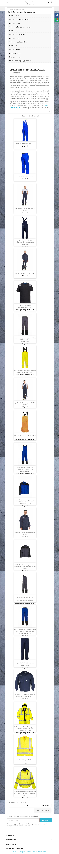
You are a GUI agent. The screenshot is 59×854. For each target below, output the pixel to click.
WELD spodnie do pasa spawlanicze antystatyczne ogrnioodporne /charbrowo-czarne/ (25, 631)
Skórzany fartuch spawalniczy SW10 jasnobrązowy (25, 436)
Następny (46, 806)
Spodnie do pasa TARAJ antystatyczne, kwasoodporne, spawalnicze (25, 663)
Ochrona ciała (14, 16)
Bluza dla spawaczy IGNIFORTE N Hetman (25, 533)
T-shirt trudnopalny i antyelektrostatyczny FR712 (25, 306)
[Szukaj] (29, 9)
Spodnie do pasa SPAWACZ (25, 176)
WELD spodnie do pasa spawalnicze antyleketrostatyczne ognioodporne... (25, 339)
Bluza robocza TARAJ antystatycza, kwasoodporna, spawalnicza (24, 695)
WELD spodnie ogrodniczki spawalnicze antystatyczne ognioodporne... (25, 469)
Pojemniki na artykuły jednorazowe (21, 61)
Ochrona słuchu (14, 49)
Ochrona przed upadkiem (18, 42)
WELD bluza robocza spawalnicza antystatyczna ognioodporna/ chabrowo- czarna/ (25, 501)
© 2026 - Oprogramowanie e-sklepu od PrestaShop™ (29, 852)
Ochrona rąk (13, 46)
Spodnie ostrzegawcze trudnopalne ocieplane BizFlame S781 (25, 371)
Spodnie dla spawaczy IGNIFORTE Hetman (25, 403)
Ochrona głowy (14, 23)
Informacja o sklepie (14, 849)
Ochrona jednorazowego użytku (20, 27)
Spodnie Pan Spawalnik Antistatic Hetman (25, 209)
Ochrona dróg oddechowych (19, 19)
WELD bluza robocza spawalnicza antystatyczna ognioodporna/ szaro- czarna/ (25, 566)
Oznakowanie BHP (15, 53)
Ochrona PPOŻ (14, 38)
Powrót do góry (42, 810)
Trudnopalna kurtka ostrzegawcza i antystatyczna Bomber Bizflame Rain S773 (25, 793)
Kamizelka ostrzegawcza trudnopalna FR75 (24, 760)
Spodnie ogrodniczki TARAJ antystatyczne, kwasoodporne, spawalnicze (25, 242)
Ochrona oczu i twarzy (17, 34)
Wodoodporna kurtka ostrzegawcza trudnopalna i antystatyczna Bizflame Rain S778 (25, 728)
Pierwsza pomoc (15, 57)
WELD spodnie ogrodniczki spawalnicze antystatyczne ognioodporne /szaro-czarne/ (25, 599)
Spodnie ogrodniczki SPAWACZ (25, 143)
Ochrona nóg (13, 31)
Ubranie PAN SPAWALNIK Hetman (25, 273)
